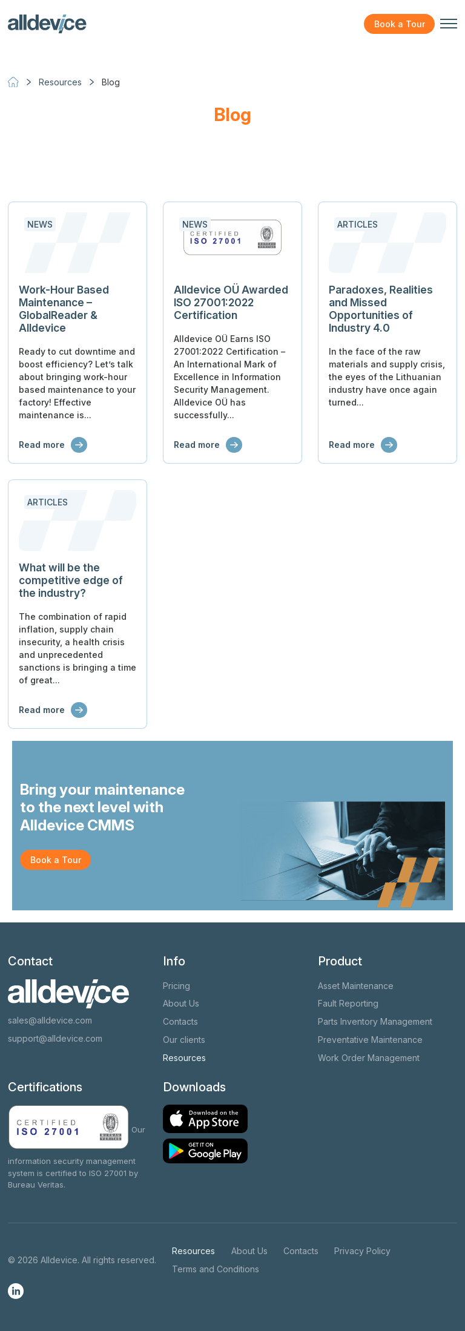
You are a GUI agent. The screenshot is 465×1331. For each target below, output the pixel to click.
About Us (181, 1003)
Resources (184, 1058)
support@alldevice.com (55, 1038)
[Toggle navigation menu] (448, 23)
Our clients (184, 1039)
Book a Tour (399, 24)
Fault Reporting (348, 1003)
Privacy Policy (362, 1251)
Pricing (176, 986)
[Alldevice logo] (47, 24)
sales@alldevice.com (50, 1020)
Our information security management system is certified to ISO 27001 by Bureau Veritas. (76, 1157)
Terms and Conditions (215, 1269)
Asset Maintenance (356, 986)
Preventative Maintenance (370, 1039)
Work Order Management (369, 1058)
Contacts (180, 1021)
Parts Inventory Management (375, 1021)
